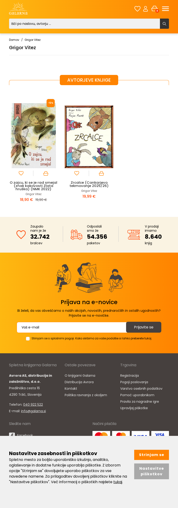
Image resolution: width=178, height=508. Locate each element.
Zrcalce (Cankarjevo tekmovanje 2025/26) (89, 184)
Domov (14, 40)
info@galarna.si (33, 411)
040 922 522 (33, 404)
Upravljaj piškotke (134, 408)
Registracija (129, 375)
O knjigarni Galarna (80, 375)
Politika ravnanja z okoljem (86, 395)
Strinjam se (151, 454)
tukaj (117, 482)
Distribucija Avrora (79, 382)
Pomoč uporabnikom (137, 395)
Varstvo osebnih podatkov (141, 388)
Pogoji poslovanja (134, 382)
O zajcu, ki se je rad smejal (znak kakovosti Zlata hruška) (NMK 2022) (33, 185)
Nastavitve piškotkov (151, 471)
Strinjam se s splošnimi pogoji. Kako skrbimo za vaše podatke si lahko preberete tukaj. (92, 338)
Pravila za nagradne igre (139, 401)
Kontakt (71, 388)
